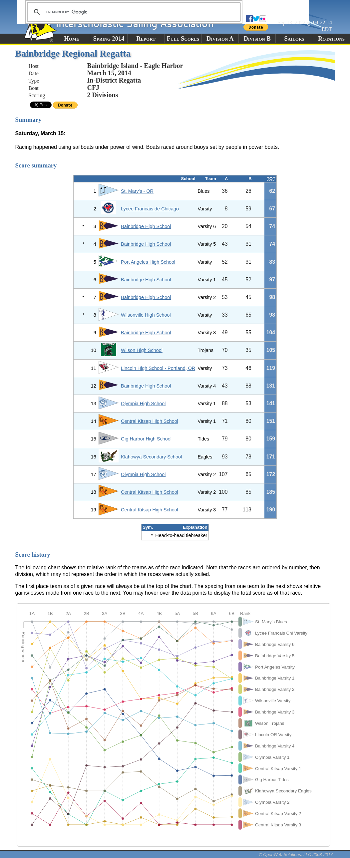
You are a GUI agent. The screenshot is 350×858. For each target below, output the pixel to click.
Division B (256, 38)
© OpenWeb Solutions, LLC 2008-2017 (296, 854)
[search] (132, 12)
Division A (219, 38)
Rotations (331, 38)
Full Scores (183, 38)
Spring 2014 (109, 38)
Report (146, 38)
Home (71, 38)
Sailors (294, 38)
